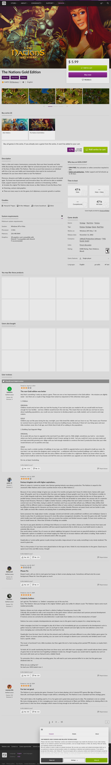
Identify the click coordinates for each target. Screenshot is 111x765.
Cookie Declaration (29, 763)
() (26, 469)
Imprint (39, 763)
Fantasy (97, 223)
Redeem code (6, 746)
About (24, 3)
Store (14, 3)
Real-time (90, 223)
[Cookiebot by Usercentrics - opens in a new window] (101, 729)
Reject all (51, 760)
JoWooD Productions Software (90, 239)
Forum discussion (85, 245)
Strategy (82, 223)
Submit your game (38, 746)
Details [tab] (74, 734)
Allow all (96, 760)
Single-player (94, 258)
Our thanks (19, 763)
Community (36, 3)
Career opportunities (25, 746)
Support (50, 3)
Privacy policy (11, 763)
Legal (3, 763)
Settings (74, 760)
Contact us (14, 746)
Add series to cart (96, 149)
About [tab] (97, 734)
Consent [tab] (51, 734)
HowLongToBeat (104, 210)
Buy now (87, 75)
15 (62, 722)
